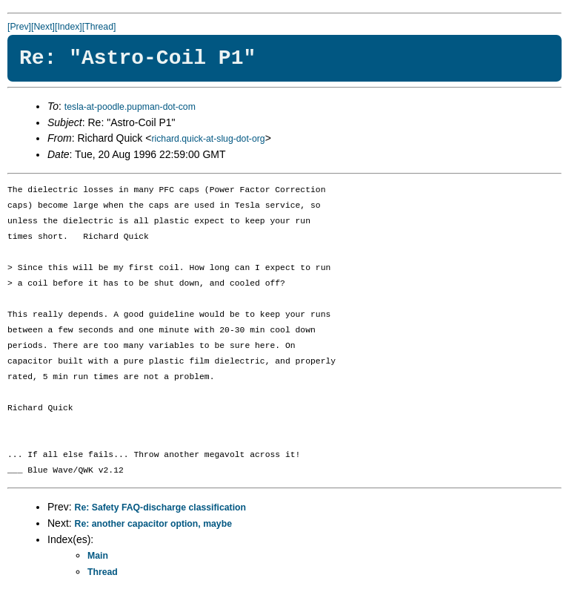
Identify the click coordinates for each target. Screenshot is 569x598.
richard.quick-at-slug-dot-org (207, 139)
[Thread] (99, 27)
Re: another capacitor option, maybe (153, 524)
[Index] (68, 27)
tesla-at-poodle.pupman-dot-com (130, 107)
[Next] (43, 27)
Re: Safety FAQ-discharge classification (160, 507)
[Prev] (19, 27)
